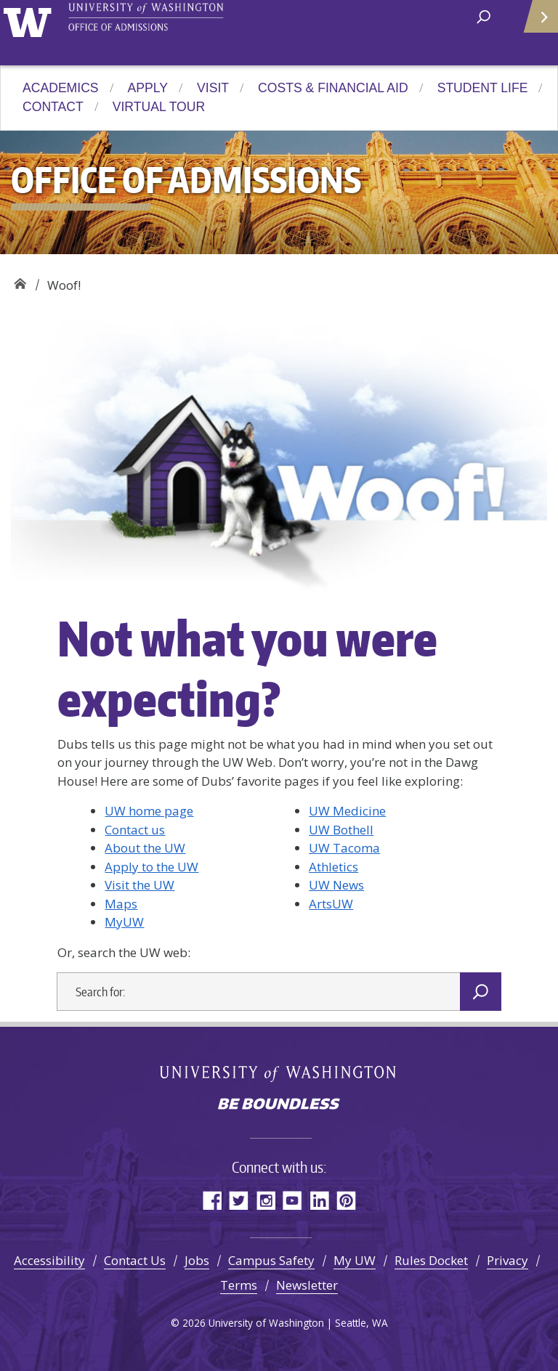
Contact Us (135, 1260)
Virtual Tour (159, 106)
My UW (354, 1260)
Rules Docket (431, 1260)
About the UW (145, 847)
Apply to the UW (151, 866)
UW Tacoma (344, 847)
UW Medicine (347, 810)
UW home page (149, 810)
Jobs (197, 1260)
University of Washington (30, 20)
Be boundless (279, 1105)
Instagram (265, 1200)
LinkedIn (319, 1200)
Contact (53, 106)
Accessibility (49, 1260)
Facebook (212, 1200)
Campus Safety (271, 1260)
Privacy (507, 1260)
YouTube (292, 1200)
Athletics (333, 866)
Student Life (482, 88)
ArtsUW (331, 903)
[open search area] (483, 15)
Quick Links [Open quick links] (536, 22)
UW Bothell (341, 829)
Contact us (135, 829)
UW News (336, 884)
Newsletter (307, 1285)
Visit (213, 88)
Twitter (238, 1200)
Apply (148, 88)
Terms (238, 1285)
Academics (61, 88)
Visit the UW (139, 884)
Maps (121, 903)
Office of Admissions (20, 280)
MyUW (124, 922)
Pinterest (346, 1200)
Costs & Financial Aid (333, 88)
